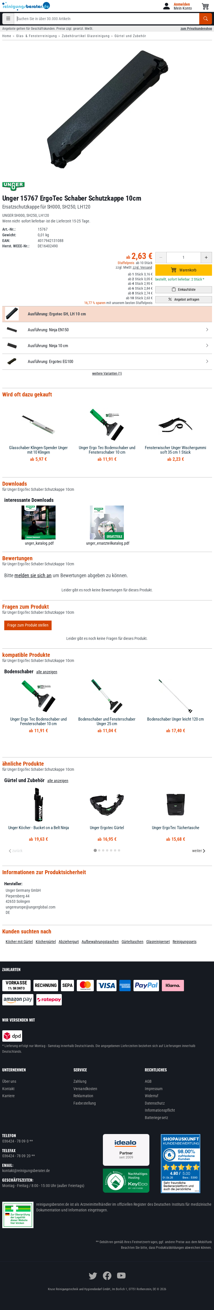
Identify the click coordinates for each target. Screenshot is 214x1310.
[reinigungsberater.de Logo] (26, 6)
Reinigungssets (184, 941)
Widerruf (151, 1096)
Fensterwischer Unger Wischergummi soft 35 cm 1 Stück (175, 450)
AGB (148, 1081)
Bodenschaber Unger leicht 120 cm (175, 719)
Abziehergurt (69, 941)
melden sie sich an (33, 575)
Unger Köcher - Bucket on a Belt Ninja (38, 827)
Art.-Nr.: (9, 229)
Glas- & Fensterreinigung (36, 36)
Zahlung (79, 1081)
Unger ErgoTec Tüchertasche (175, 827)
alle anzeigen (46, 672)
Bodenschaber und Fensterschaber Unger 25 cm (106, 722)
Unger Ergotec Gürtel (107, 827)
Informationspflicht (160, 1110)
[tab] (95, 850)
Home (6, 36)
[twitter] (93, 1275)
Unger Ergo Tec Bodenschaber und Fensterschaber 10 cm (107, 450)
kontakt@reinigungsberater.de (26, 1170)
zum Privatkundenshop (196, 29)
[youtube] (121, 1275)
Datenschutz (155, 1103)
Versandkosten (85, 1088)
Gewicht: (9, 235)
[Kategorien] (8, 18)
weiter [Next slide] (199, 850)
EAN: (6, 240)
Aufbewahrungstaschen (100, 941)
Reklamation (83, 1096)
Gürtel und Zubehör (130, 36)
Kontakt (8, 1088)
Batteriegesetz (156, 1117)
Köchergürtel (46, 941)
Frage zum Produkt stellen (27, 625)
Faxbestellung (84, 1103)
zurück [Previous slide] (15, 850)
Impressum (154, 1088)
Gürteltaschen (132, 941)
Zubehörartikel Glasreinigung (86, 36)
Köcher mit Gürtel (19, 941)
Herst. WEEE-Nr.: (15, 246)
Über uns (9, 1081)
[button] (177, 6)
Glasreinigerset (158, 941)
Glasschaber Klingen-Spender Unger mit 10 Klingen (38, 450)
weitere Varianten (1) (107, 373)
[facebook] (107, 1275)
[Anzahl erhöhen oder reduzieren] (183, 257)
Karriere (8, 1096)
